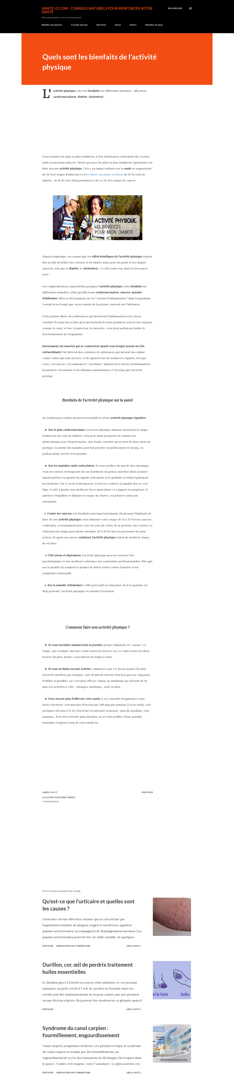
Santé (118, 24)
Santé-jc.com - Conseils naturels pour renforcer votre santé (97, 10)
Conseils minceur (79, 24)
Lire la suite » (133, 946)
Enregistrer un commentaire (73, 946)
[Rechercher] (175, 8)
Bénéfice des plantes (52, 24)
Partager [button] (147, 792)
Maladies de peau (154, 24)
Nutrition (101, 24)
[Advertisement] (97, 126)
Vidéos (133, 24)
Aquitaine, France (64, 797)
